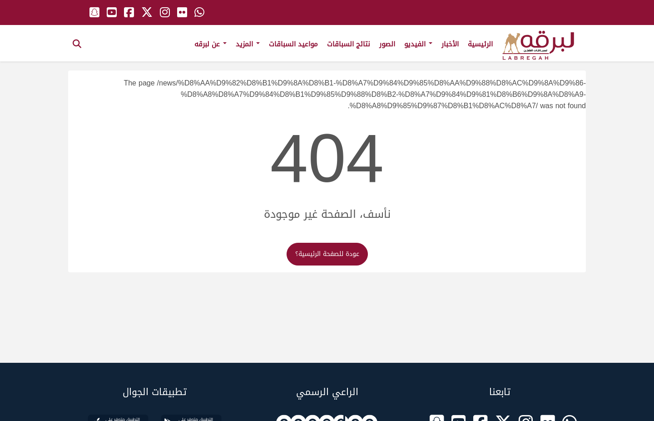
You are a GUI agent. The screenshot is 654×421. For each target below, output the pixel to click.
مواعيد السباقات (293, 44)
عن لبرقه (210, 44)
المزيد (248, 44)
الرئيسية (480, 44)
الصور (387, 44)
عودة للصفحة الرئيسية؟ (327, 254)
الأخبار (450, 44)
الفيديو (418, 44)
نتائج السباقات (348, 44)
